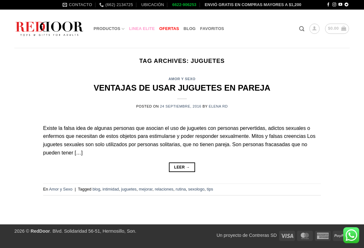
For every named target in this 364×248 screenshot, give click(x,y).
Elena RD (218, 106)
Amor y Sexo (182, 79)
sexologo (196, 189)
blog (96, 189)
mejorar (146, 189)
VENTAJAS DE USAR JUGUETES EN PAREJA (182, 87)
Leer (182, 167)
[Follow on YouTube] (340, 5)
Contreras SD (263, 235)
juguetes (128, 189)
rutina (181, 189)
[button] (301, 29)
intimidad (110, 189)
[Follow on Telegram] (346, 5)
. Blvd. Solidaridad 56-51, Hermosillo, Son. (83, 231)
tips (210, 189)
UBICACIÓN (152, 4)
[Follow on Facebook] (328, 5)
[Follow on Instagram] (334, 5)
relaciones (164, 189)
